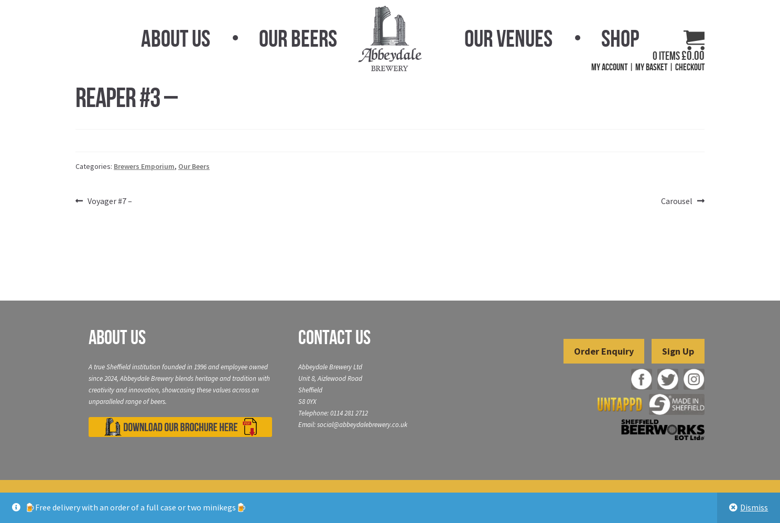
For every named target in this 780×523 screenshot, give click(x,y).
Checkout (690, 67)
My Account (609, 67)
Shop (620, 38)
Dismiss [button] (754, 507)
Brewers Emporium (144, 166)
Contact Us (334, 337)
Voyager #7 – (109, 201)
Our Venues (508, 38)
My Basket (651, 67)
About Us (175, 38)
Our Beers (298, 38)
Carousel (676, 201)
